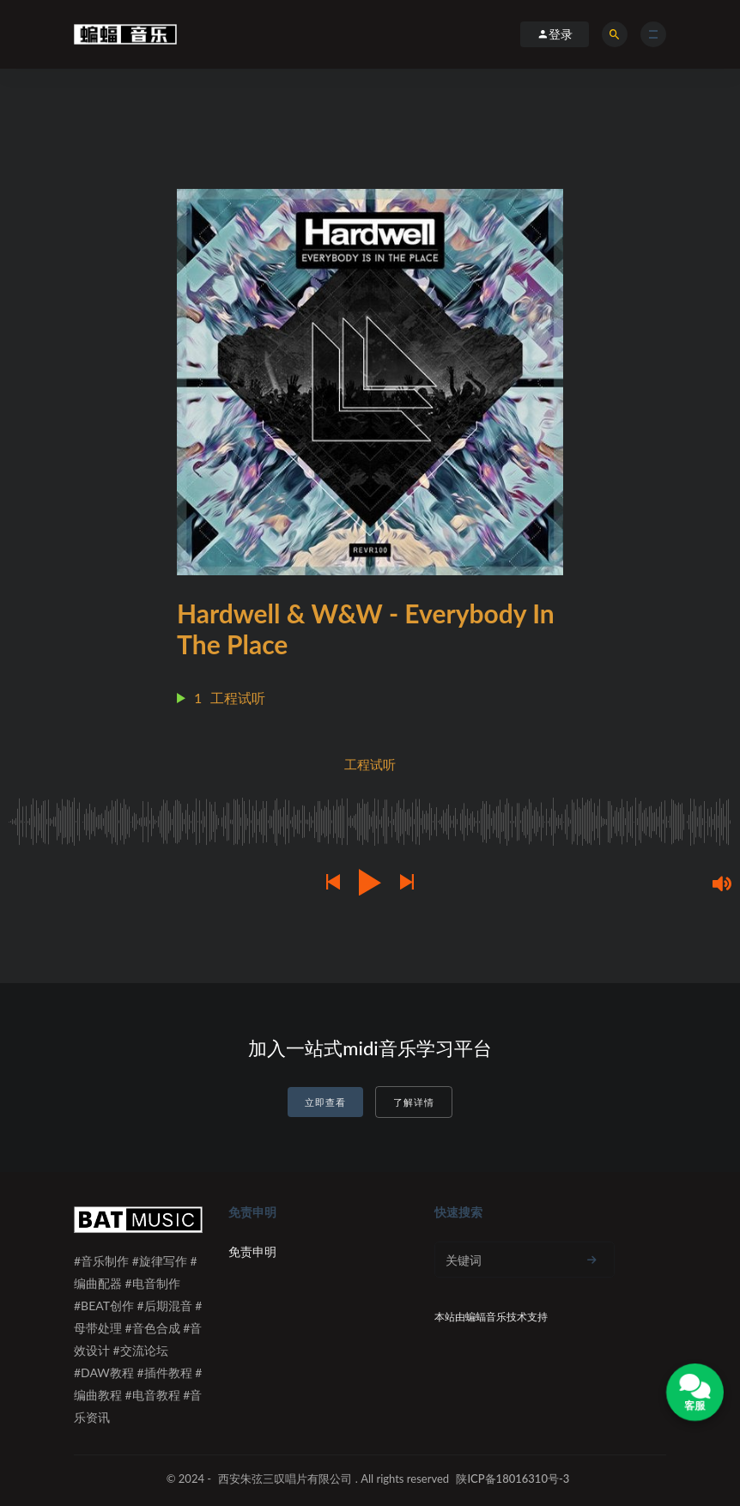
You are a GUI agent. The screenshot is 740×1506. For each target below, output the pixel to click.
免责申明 (252, 1251)
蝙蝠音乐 (485, 1316)
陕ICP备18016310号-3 (512, 1478)
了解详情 (413, 1102)
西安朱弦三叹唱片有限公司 (285, 1478)
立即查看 (325, 1102)
